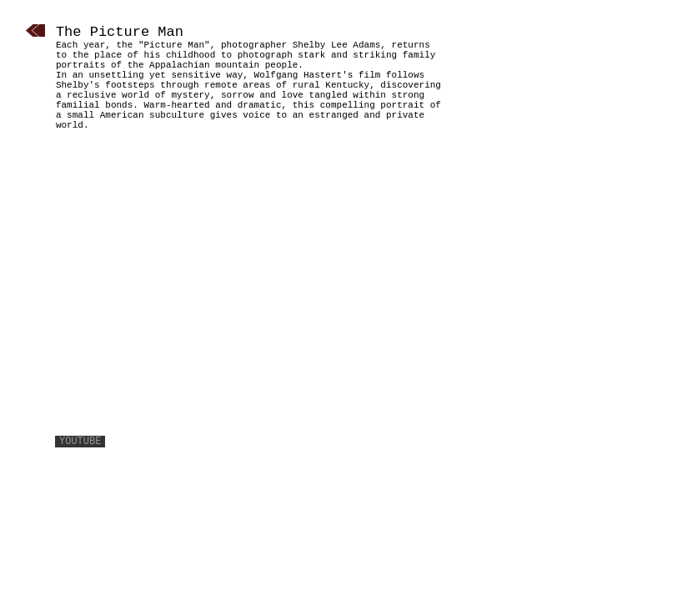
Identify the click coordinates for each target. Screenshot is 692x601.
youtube (80, 441)
